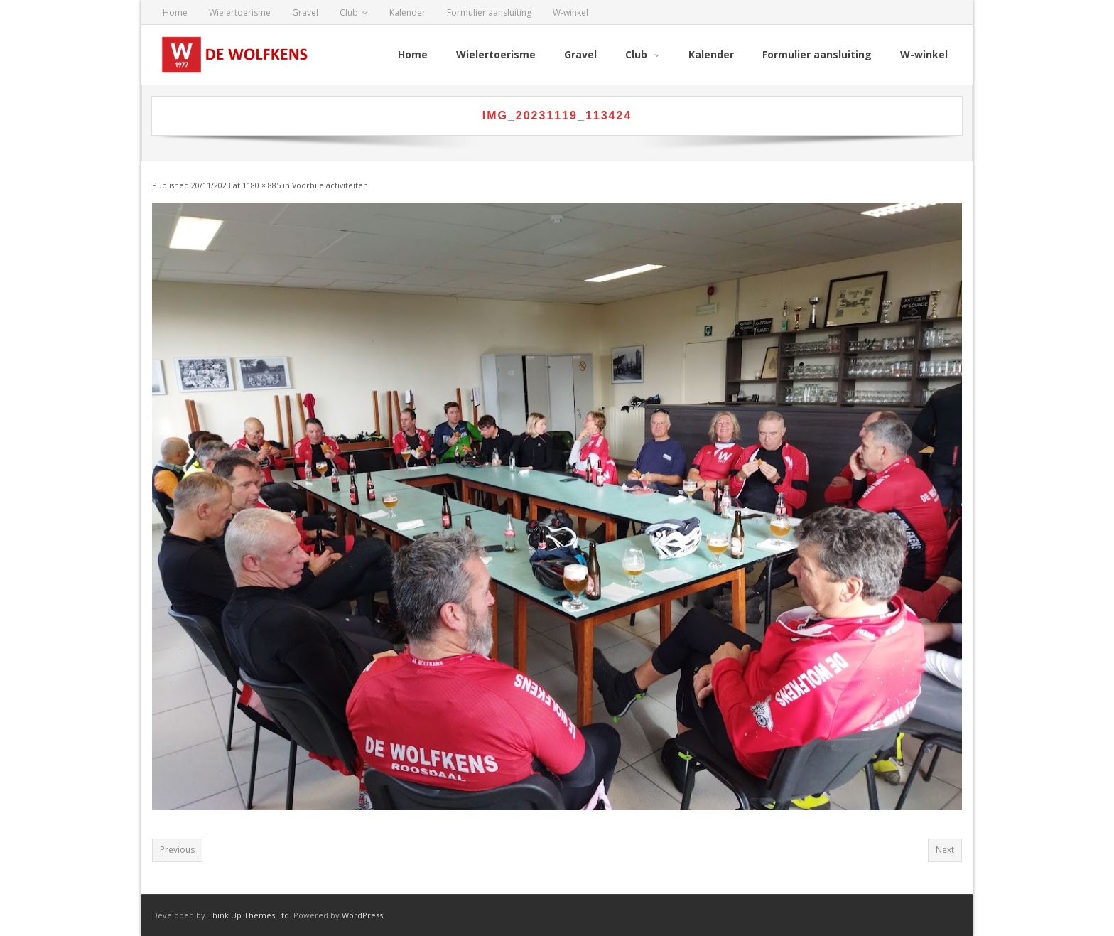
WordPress (362, 915)
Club (349, 12)
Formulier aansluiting (489, 12)
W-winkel (570, 12)
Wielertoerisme (240, 12)
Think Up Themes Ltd (248, 915)
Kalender (407, 12)
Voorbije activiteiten (330, 185)
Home (175, 12)
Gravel (305, 12)
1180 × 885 (261, 185)
